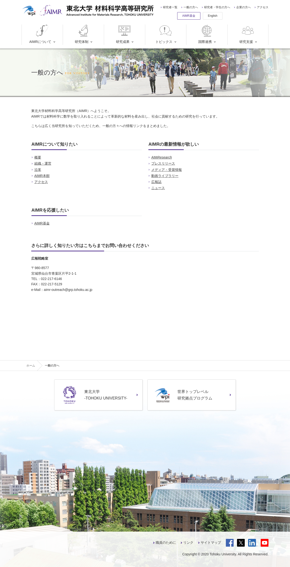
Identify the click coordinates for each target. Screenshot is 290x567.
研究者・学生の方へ (217, 7)
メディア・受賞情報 (166, 170)
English (212, 15)
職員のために (166, 542)
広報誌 (156, 182)
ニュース (158, 188)
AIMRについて (40, 34)
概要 (37, 157)
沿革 (37, 170)
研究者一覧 (170, 7)
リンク (188, 542)
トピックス (164, 34)
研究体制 (83, 34)
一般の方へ (190, 7)
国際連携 (206, 34)
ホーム (30, 365)
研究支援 (247, 34)
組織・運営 (42, 163)
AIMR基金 (188, 15)
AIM (161, 157)
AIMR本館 (42, 176)
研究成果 (124, 34)
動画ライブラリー (164, 176)
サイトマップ (211, 542)
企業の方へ (243, 7)
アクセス (262, 7)
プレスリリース (163, 163)
